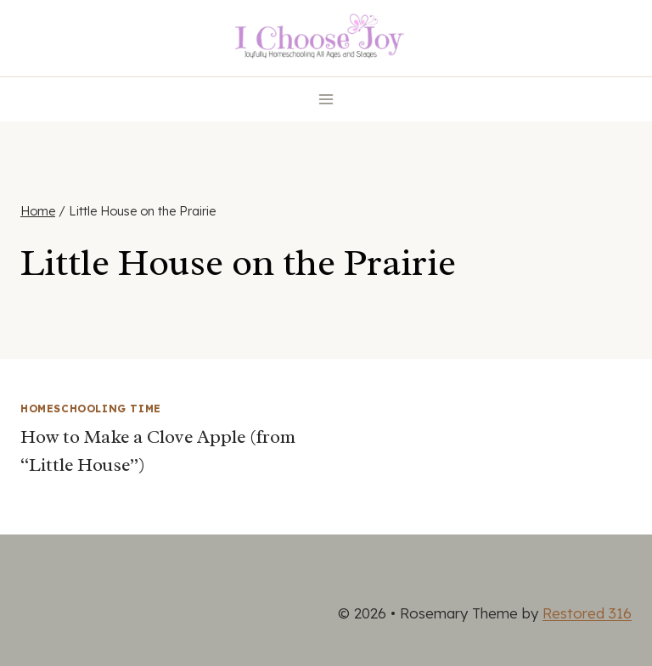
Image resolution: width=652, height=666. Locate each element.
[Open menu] (326, 99)
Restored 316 (587, 613)
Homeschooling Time (90, 408)
